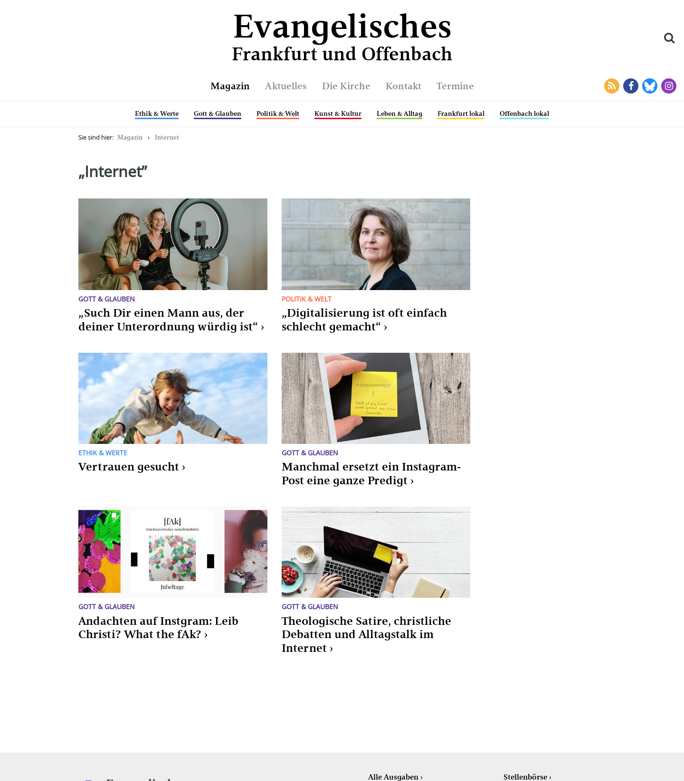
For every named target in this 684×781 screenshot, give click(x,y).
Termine (455, 86)
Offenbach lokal (524, 113)
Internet (167, 137)
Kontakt (403, 86)
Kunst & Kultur (337, 113)
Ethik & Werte (157, 113)
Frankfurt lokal (460, 113)
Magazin (230, 86)
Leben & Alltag (399, 113)
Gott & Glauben (217, 113)
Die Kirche (346, 86)
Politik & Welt (277, 113)
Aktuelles (286, 86)
